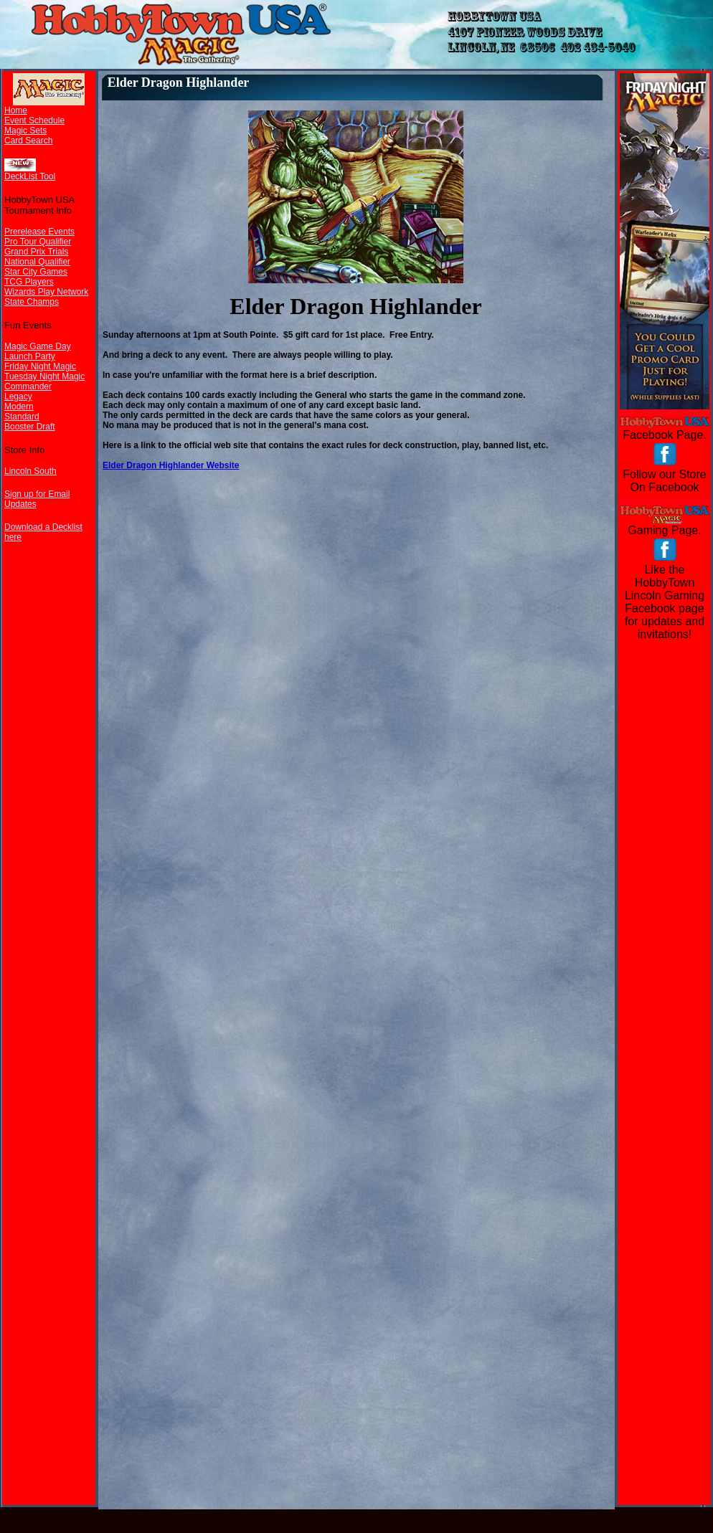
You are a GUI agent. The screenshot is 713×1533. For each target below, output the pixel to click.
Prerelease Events (39, 232)
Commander (28, 386)
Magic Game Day (37, 346)
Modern (19, 407)
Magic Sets (25, 130)
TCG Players (29, 282)
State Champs (31, 302)
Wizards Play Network (46, 292)
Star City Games (35, 272)
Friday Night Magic (40, 366)
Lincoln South (30, 471)
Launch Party (29, 356)
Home (15, 110)
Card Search (28, 141)
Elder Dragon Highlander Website (171, 465)
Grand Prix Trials (36, 252)
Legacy (18, 396)
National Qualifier (37, 262)
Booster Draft (29, 427)
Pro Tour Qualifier (37, 242)
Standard (21, 417)
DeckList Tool (29, 176)
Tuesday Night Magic (44, 376)
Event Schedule (34, 120)
